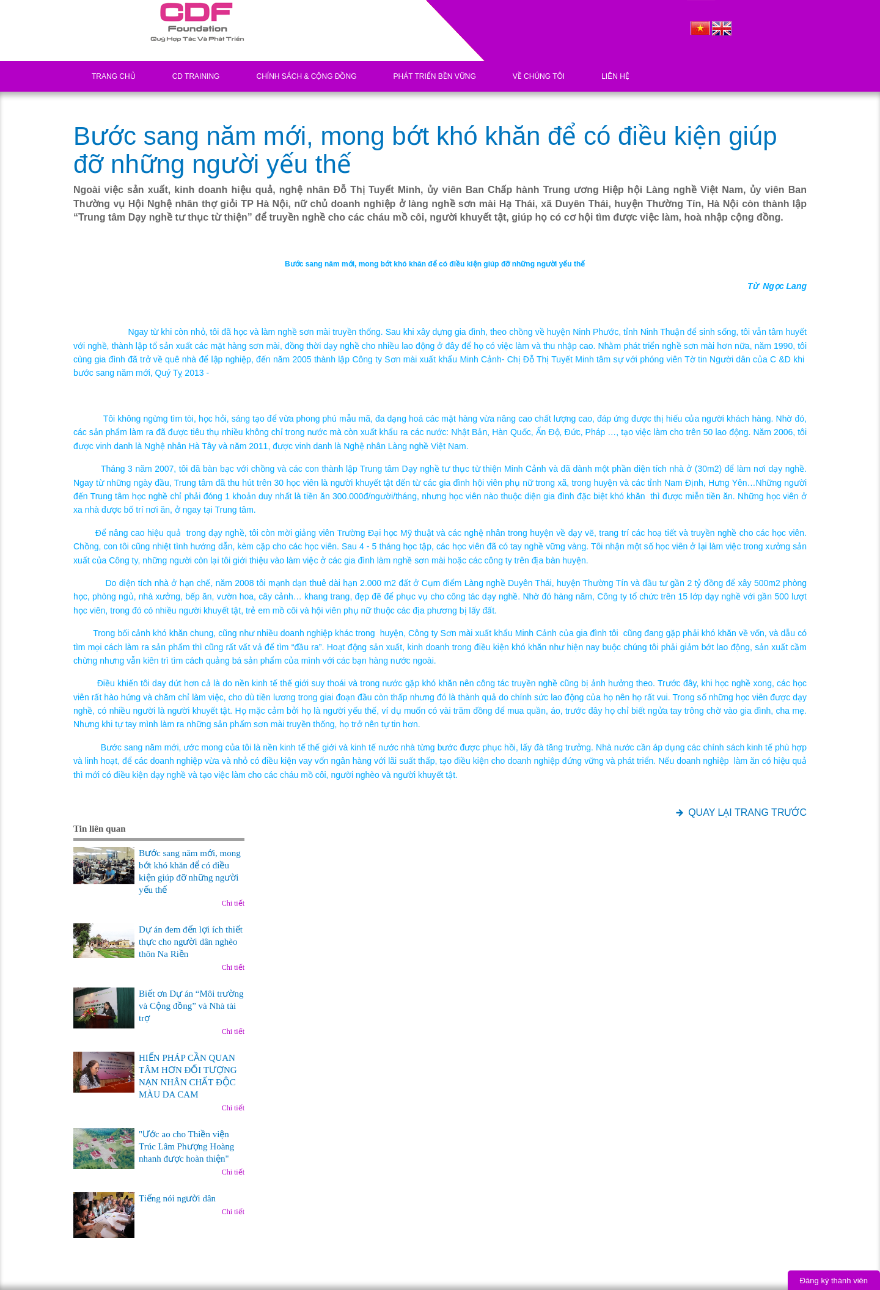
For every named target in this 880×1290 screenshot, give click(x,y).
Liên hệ (615, 76)
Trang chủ (114, 76)
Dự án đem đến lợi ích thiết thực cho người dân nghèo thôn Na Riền (191, 942)
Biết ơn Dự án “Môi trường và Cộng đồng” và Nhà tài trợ (191, 1006)
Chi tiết (233, 903)
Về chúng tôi (539, 76)
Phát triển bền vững (434, 76)
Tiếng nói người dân (177, 1198)
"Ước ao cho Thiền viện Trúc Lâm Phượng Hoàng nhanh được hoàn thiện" (186, 1146)
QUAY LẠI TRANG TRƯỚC (747, 812)
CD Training (196, 76)
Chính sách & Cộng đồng (306, 76)
